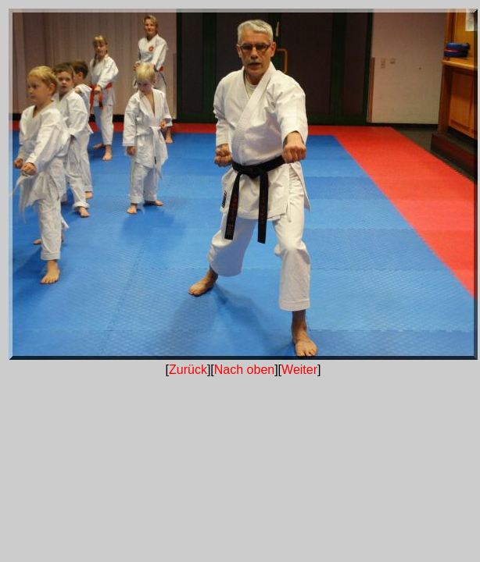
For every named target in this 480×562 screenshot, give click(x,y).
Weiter (299, 369)
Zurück (188, 369)
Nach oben (244, 369)
